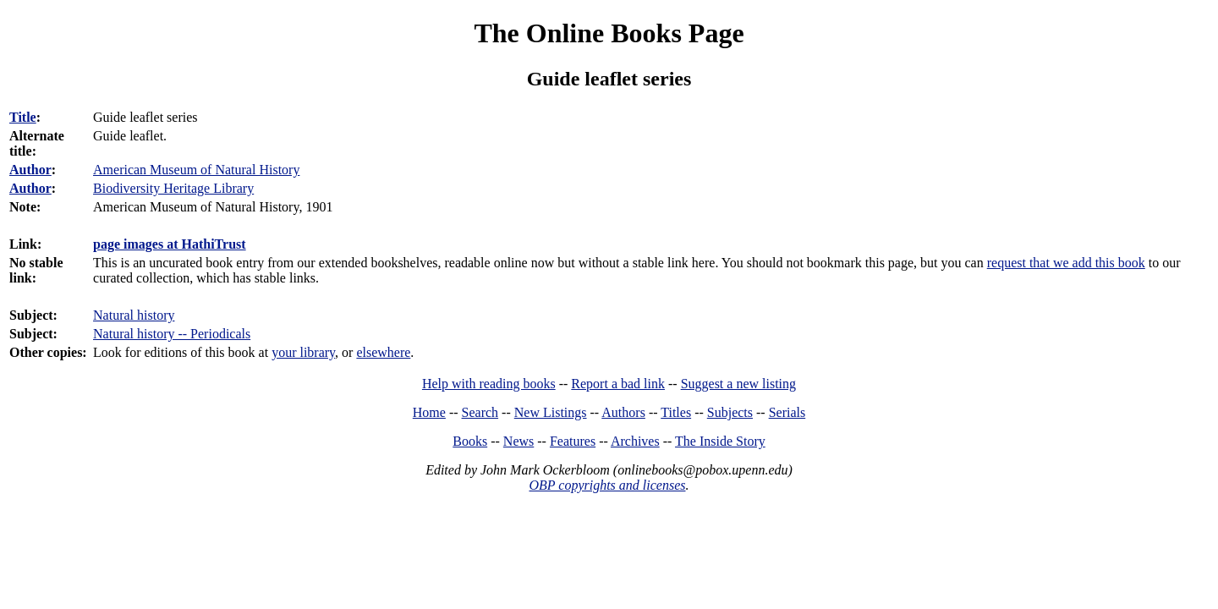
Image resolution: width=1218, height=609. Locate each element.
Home (429, 412)
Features (572, 441)
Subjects (730, 412)
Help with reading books (489, 383)
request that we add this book (1066, 262)
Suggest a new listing (738, 383)
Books (470, 441)
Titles (676, 412)
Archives (635, 441)
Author (30, 169)
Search (480, 412)
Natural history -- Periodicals (171, 333)
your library (303, 352)
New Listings (550, 412)
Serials (787, 412)
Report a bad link (618, 383)
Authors (623, 412)
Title (22, 117)
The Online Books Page (608, 33)
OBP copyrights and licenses (607, 485)
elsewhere (383, 352)
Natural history (133, 315)
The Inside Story (720, 441)
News (518, 441)
